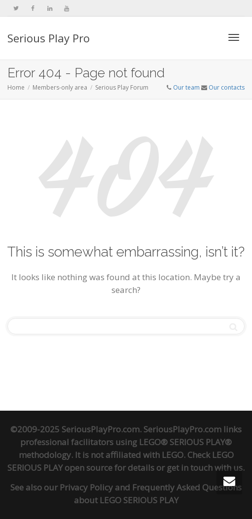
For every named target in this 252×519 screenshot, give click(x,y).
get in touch (190, 467)
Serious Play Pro (48, 38)
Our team (186, 87)
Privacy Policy (86, 487)
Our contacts (227, 87)
